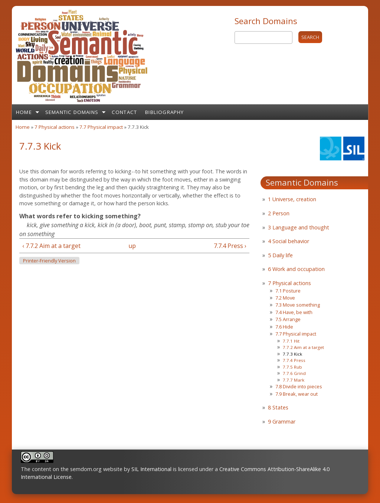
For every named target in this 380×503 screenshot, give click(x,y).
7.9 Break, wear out (296, 394)
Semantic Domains (71, 112)
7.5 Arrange (288, 319)
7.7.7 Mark (293, 380)
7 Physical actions (55, 127)
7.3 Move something (297, 304)
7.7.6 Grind (294, 373)
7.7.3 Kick (292, 354)
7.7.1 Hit (291, 341)
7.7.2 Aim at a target (303, 347)
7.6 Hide (284, 326)
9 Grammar (281, 421)
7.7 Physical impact (101, 127)
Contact (124, 112)
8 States (278, 407)
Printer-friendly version (49, 261)
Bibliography (164, 112)
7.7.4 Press (294, 360)
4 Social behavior (288, 241)
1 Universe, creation (292, 199)
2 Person (278, 213)
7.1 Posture (288, 290)
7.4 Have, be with (293, 312)
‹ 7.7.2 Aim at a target (51, 246)
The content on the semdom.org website (71, 469)
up (132, 246)
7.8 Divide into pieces (298, 386)
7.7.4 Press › (230, 246)
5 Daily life (280, 255)
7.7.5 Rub (292, 367)
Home (24, 112)
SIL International (151, 469)
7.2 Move (285, 297)
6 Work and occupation (296, 268)
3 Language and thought (298, 227)
